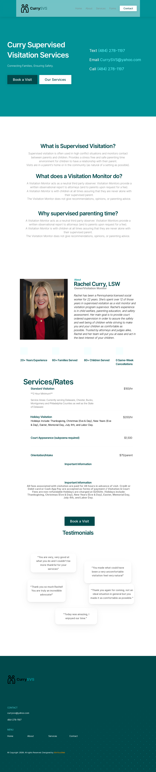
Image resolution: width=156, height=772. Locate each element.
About (30, 736)
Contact (73, 736)
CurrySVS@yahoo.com (120, 59)
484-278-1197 (14, 719)
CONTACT (12, 707)
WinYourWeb (59, 752)
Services (52, 736)
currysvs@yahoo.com (18, 713)
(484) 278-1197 (111, 50)
